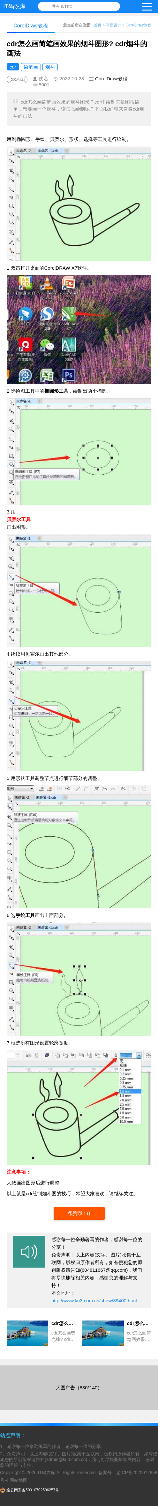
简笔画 (31, 66)
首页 (98, 25)
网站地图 (18, 1480)
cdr (13, 66)
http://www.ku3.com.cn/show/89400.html (94, 1300)
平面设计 (113, 25)
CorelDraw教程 (138, 25)
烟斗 (50, 66)
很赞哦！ (77, 1213)
